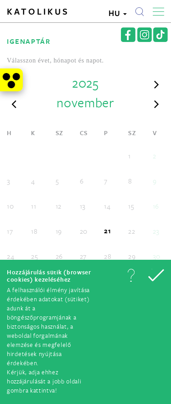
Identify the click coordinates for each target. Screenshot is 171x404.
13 (83, 205)
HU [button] (118, 13)
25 (34, 256)
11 (33, 205)
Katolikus (38, 11)
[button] (131, 275)
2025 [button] (85, 82)
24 (10, 256)
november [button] (85, 102)
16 (156, 205)
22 (131, 231)
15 (131, 205)
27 (83, 256)
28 (107, 256)
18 (34, 231)
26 (59, 256)
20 (84, 231)
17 (10, 231)
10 (10, 205)
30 (157, 256)
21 (107, 231)
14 (107, 205)
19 (59, 231)
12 (59, 205)
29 (131, 256)
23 (156, 231)
